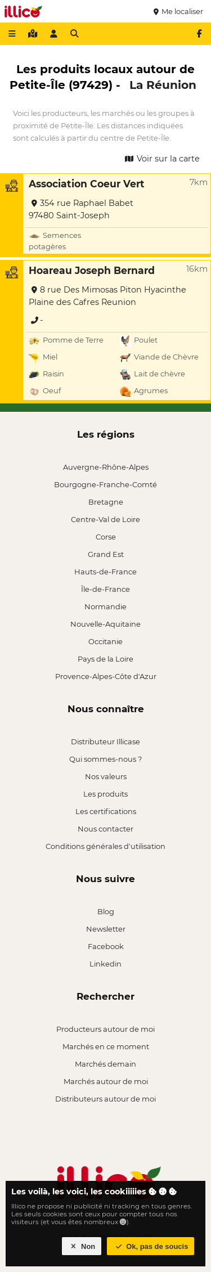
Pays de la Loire (105, 658)
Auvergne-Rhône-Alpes (106, 466)
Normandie (105, 606)
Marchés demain (105, 1063)
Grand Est (106, 554)
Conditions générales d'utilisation (105, 846)
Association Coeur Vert (87, 184)
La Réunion (162, 85)
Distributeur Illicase (105, 741)
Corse (106, 536)
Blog (105, 911)
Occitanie (105, 641)
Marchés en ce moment (105, 1046)
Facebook (106, 946)
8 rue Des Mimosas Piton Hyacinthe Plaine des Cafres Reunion (107, 296)
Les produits (105, 793)
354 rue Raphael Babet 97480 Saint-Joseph (81, 209)
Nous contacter (105, 828)
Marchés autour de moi (106, 1081)
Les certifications (105, 811)
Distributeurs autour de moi (105, 1098)
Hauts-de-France (105, 571)
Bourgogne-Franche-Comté (105, 484)
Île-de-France (105, 589)
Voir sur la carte (161, 159)
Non (82, 1246)
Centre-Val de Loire (105, 519)
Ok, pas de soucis (150, 1246)
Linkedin (105, 963)
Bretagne (105, 501)
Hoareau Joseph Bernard (92, 270)
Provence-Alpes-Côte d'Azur (105, 676)
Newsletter (105, 928)
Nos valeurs (106, 776)
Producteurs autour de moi (105, 1028)
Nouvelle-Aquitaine (105, 623)
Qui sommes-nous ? (105, 758)
